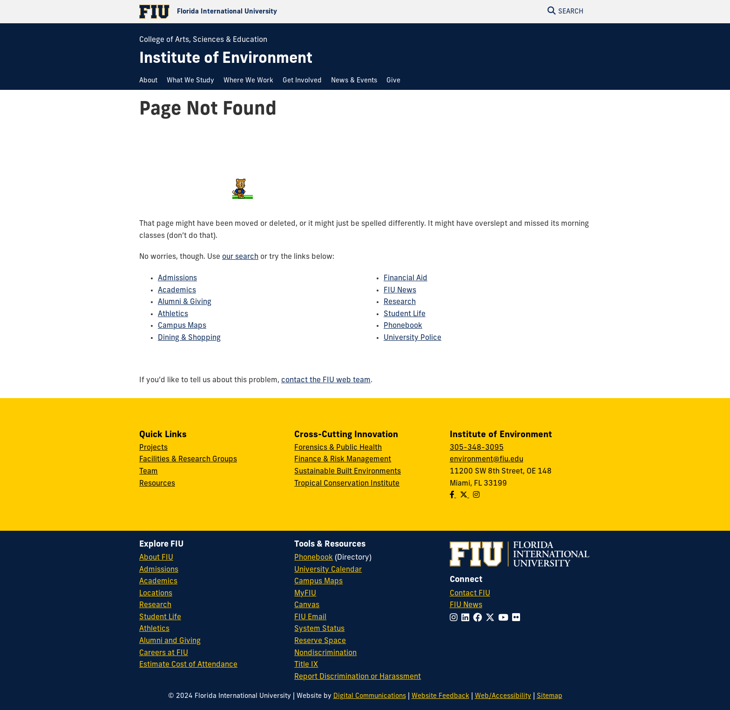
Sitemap (549, 696)
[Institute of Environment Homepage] (225, 59)
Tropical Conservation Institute (346, 483)
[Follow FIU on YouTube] (505, 618)
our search (240, 257)
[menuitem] (150, 81)
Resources (157, 483)
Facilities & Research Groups (188, 459)
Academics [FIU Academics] (158, 581)
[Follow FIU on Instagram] (455, 618)
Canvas (306, 605)
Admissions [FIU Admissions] (158, 570)
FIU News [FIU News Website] (466, 605)
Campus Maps (182, 326)
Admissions (177, 278)
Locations (155, 593)
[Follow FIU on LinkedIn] (467, 618)
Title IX (306, 665)
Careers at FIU (163, 653)
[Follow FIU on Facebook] (479, 618)
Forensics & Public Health (338, 448)
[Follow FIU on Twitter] (492, 618)
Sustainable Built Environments (347, 471)
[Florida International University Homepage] (252, 11)
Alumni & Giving (184, 302)
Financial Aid (405, 278)
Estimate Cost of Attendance (188, 665)
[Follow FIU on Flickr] (518, 618)
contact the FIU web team (326, 380)
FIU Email (310, 617)
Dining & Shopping (189, 338)
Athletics (173, 314)
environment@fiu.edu (486, 459)
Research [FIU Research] (155, 605)
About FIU (156, 557)
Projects (153, 448)
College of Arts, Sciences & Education (203, 40)
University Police (412, 338)
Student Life (405, 314)
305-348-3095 (477, 448)
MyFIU (305, 593)
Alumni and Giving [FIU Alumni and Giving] (170, 641)
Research (400, 302)
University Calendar (328, 570)
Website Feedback (440, 696)
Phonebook (403, 326)
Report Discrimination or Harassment (357, 677)
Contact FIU (470, 593)
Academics (177, 290)
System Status (319, 629)
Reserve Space (320, 641)
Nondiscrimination (325, 653)
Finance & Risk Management (342, 459)
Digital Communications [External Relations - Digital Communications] (369, 696)
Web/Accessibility (503, 696)
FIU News (400, 290)
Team (148, 471)
